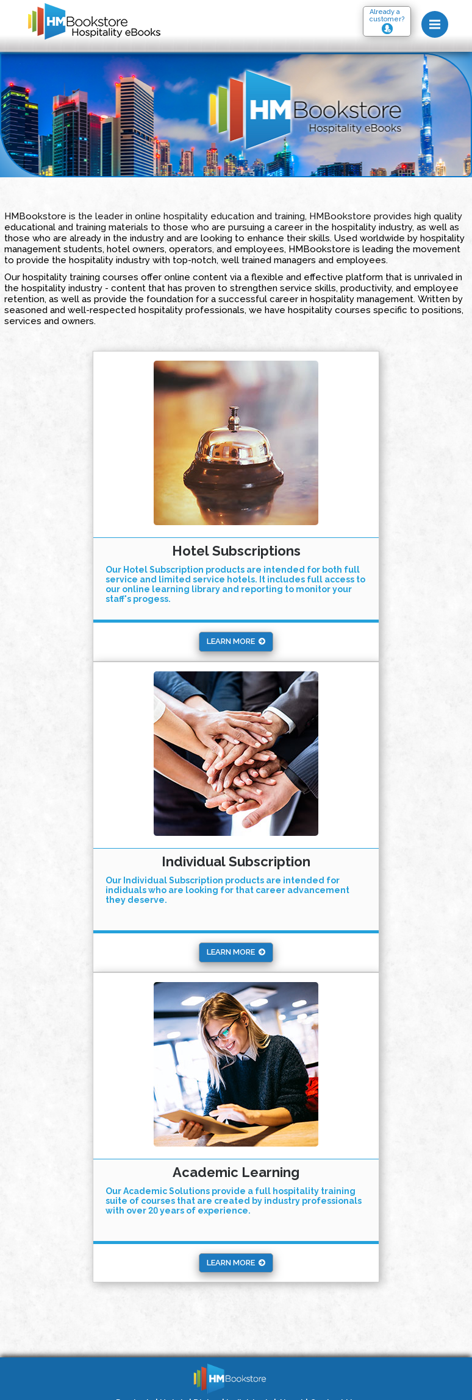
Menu (438, 19)
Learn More (236, 641)
